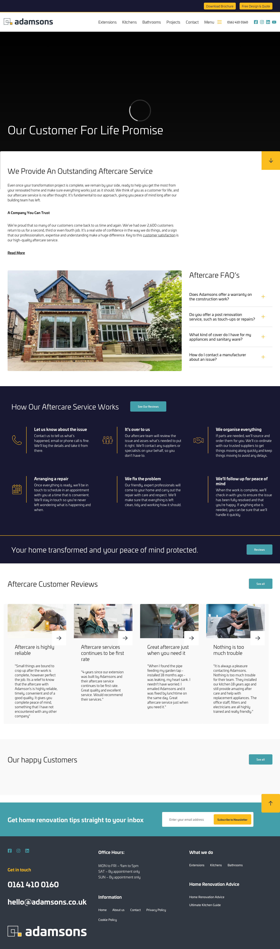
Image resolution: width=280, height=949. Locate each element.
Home (102, 910)
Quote (256, 6)
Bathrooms (151, 21)
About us (118, 910)
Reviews (259, 550)
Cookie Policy (107, 919)
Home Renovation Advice (206, 897)
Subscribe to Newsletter (232, 819)
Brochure (219, 6)
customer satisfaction (159, 235)
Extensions (107, 21)
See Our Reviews (148, 407)
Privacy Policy (156, 910)
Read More (16, 252)
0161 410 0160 (237, 22)
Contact (192, 21)
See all (260, 584)
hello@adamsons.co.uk (47, 901)
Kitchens (129, 21)
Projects (173, 21)
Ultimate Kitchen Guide (205, 905)
